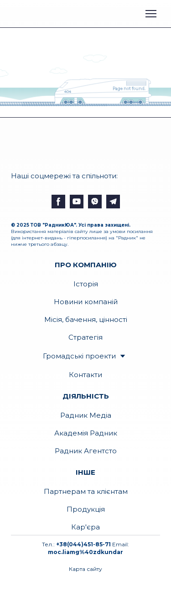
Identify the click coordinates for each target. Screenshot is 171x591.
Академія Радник (85, 433)
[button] (58, 201)
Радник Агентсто (86, 450)
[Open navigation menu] (151, 14)
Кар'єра (85, 527)
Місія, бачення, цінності (85, 319)
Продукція (86, 509)
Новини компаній (86, 301)
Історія (85, 284)
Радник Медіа (85, 415)
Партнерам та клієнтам (86, 491)
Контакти (85, 374)
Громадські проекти (79, 356)
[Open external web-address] (47, 13)
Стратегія (85, 337)
